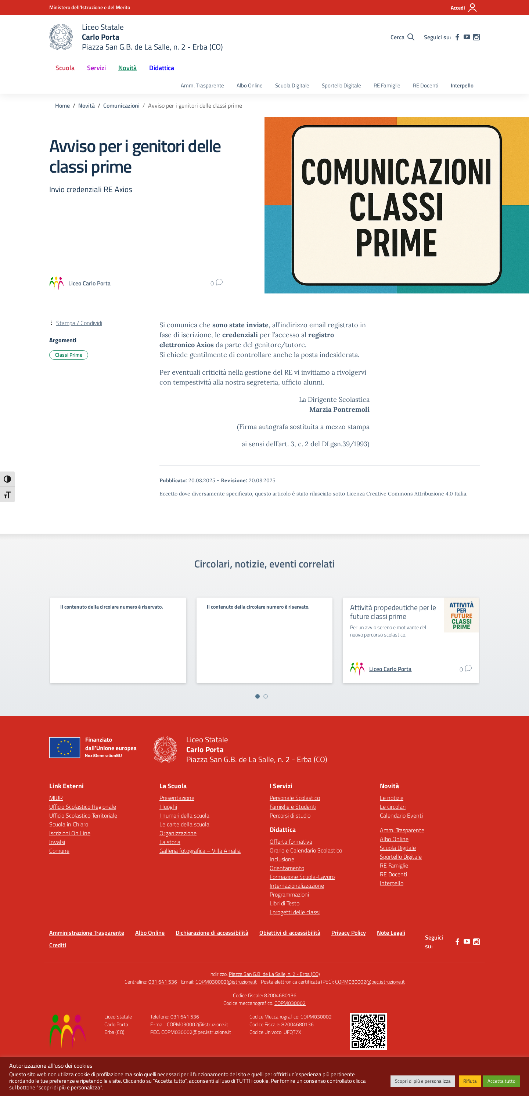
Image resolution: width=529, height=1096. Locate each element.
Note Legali (391, 932)
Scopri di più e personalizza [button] (423, 1081)
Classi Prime (68, 354)
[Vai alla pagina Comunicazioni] (121, 105)
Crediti (57, 945)
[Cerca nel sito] (402, 37)
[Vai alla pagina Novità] (86, 105)
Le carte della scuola (184, 824)
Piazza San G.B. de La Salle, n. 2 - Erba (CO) (274, 974)
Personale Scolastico (295, 797)
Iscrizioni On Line (69, 833)
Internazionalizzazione (297, 885)
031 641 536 (162, 981)
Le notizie (391, 797)
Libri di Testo (284, 903)
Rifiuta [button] (470, 1081)
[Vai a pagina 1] (257, 696)
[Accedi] (464, 7)
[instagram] (476, 37)
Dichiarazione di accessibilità (212, 932)
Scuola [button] (65, 68)
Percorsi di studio (290, 815)
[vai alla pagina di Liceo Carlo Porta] (89, 283)
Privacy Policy (348, 932)
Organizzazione (178, 833)
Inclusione (282, 859)
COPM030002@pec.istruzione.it (370, 981)
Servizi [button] (96, 68)
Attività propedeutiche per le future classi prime (393, 612)
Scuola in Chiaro (68, 824)
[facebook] (457, 37)
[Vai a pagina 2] (265, 696)
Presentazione (176, 797)
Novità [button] (127, 68)
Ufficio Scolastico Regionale (82, 806)
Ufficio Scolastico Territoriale (83, 815)
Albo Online (250, 85)
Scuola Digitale (292, 85)
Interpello (462, 85)
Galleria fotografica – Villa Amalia (200, 850)
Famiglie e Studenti (293, 806)
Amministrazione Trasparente (86, 932)
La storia (169, 841)
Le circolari (393, 806)
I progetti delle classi (295, 912)
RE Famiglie (387, 85)
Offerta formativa (291, 841)
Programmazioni (289, 894)
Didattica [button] (161, 68)
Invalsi (57, 841)
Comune (59, 850)
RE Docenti (425, 85)
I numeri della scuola (184, 815)
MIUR (56, 797)
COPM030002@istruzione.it (226, 981)
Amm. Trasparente (202, 85)
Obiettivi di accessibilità (289, 932)
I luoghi (168, 806)
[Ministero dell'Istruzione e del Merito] (89, 7)
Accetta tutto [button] (501, 1081)
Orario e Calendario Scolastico (306, 850)
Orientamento (287, 868)
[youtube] (467, 37)
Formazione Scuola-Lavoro (302, 876)
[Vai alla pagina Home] (62, 105)
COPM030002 (290, 1003)
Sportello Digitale (341, 85)
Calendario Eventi (401, 815)
